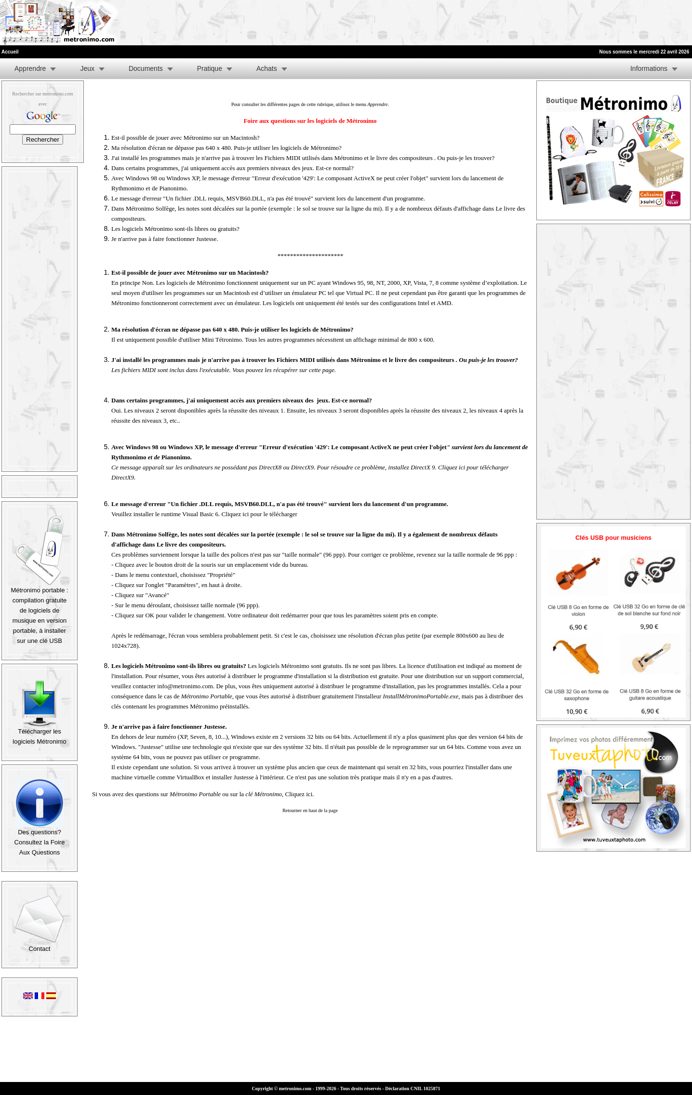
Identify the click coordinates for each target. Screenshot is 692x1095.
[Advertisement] (574, 22)
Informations (648, 68)
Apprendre (30, 68)
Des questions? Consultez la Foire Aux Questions (39, 838)
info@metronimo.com (185, 686)
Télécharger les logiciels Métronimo (39, 733)
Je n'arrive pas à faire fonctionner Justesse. (164, 238)
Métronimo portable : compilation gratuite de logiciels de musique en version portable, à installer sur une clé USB (39, 611)
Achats (266, 68)
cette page (321, 370)
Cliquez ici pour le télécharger (259, 514)
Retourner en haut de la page (310, 810)
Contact (39, 945)
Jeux (87, 68)
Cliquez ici (299, 794)
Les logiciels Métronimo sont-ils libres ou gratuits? (175, 228)
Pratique (209, 68)
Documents (146, 68)
